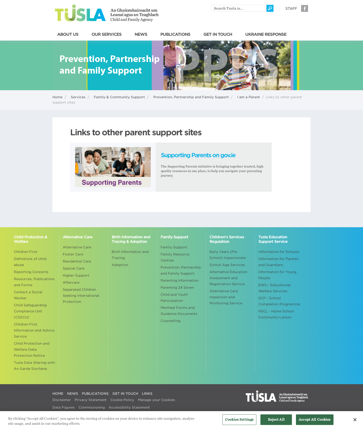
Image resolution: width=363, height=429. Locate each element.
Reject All (276, 422)
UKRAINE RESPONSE (265, 34)
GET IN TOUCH (217, 34)
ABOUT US (67, 34)
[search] (238, 8)
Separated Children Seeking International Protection (81, 296)
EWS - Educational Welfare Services (274, 288)
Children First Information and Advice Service (34, 330)
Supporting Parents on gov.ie (198, 155)
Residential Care (77, 261)
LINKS (147, 393)
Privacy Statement (91, 400)
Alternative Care (77, 247)
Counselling (170, 321)
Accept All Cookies (314, 422)
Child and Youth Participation (174, 298)
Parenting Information (179, 280)
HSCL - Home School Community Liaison (276, 314)
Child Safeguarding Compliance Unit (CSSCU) (30, 311)
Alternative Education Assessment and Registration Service (228, 278)
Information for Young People (277, 275)
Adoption (120, 265)
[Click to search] (270, 8)
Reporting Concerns (31, 272)
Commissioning (91, 407)
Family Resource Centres (175, 257)
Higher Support (76, 275)
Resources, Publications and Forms (34, 282)
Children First (25, 252)
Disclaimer (61, 400)
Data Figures (63, 407)
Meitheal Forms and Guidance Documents (179, 311)
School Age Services (227, 265)
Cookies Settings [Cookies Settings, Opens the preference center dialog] (239, 422)
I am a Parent (248, 97)
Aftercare (71, 282)
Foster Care (73, 254)
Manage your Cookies (156, 400)
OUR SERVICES (107, 34)
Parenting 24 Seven (177, 287)
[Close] (354, 422)
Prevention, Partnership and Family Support (191, 97)
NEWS (141, 34)
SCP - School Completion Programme (279, 301)
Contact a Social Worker (28, 295)
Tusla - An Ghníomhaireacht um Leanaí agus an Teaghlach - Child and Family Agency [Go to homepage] (107, 13)
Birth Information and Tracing (130, 255)
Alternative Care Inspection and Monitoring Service (225, 297)
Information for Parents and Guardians (278, 262)
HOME (57, 393)
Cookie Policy (122, 400)
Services (78, 97)
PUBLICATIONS (175, 34)
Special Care (73, 268)
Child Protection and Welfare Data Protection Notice (31, 349)
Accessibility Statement (129, 407)
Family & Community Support (119, 97)
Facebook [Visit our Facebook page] (304, 8)
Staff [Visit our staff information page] (291, 9)
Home (57, 97)
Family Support (174, 247)
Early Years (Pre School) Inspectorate (227, 255)
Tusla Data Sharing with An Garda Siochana (34, 366)
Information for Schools (278, 252)
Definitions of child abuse (30, 262)
